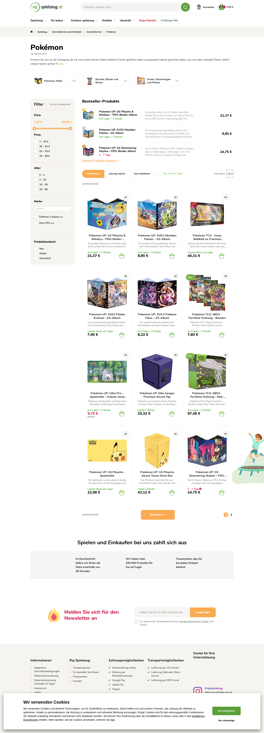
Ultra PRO (44, 223)
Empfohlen (93, 173)
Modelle (108, 20)
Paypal (116, 689)
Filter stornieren (60, 104)
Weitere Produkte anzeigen (101, 160)
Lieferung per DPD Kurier (165, 680)
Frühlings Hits (169, 20)
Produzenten (80, 676)
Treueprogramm (82, 667)
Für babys (58, 20)
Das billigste (117, 173)
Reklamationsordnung (46, 675)
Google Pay (118, 680)
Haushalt (127, 20)
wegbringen (202, 612)
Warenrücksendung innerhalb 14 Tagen (45, 682)
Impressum (40, 688)
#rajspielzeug (214, 689)
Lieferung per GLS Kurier (165, 667)
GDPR (37, 692)
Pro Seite (219, 173)
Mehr (61, 64)
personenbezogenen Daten (193, 621)
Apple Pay (117, 684)
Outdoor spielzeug (84, 20)
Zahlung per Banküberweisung (122, 674)
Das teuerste (142, 173)
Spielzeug (38, 20)
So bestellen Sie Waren (86, 672)
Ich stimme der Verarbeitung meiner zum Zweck (177, 623)
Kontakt (77, 681)
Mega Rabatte (147, 20)
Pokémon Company (49, 216)
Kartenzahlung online (124, 667)
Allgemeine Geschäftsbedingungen (47, 669)
